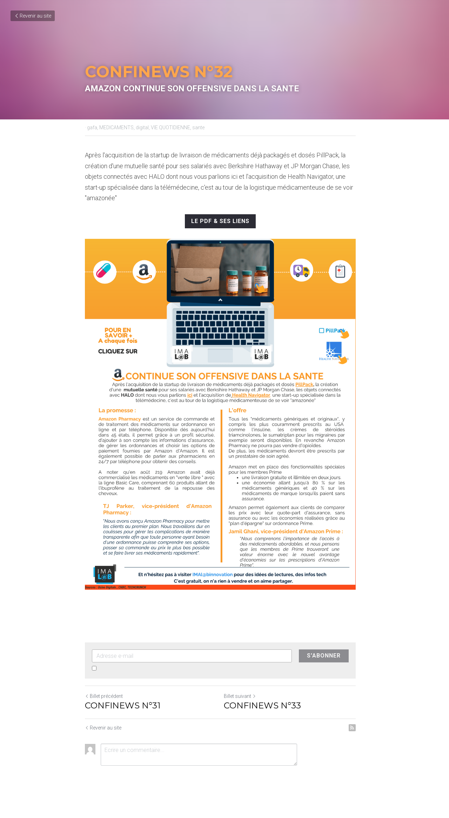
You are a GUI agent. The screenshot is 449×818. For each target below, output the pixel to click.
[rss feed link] (360, 738)
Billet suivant (244, 707)
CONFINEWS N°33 (266, 716)
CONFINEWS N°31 (122, 716)
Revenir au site (32, 16)
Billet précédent (104, 707)
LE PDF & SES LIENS (224, 221)
